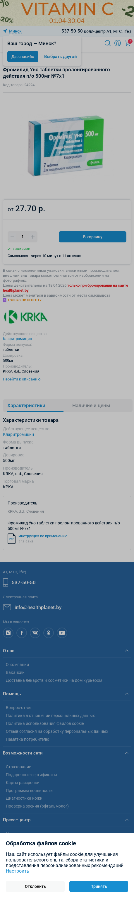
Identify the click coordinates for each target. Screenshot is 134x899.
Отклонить (35, 886)
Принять (98, 886)
